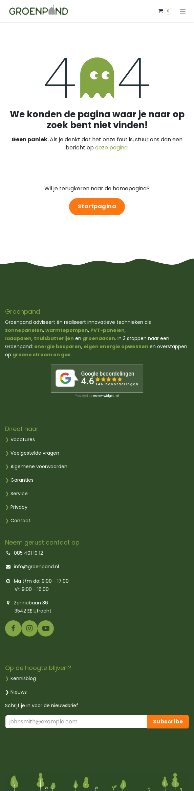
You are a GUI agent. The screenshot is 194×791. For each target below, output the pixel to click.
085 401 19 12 (28, 553)
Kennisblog (23, 678)
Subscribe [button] (168, 721)
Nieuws (18, 692)
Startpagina (97, 206)
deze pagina (111, 147)
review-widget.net (106, 396)
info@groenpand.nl (36, 566)
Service (16, 493)
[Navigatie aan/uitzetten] (182, 11)
